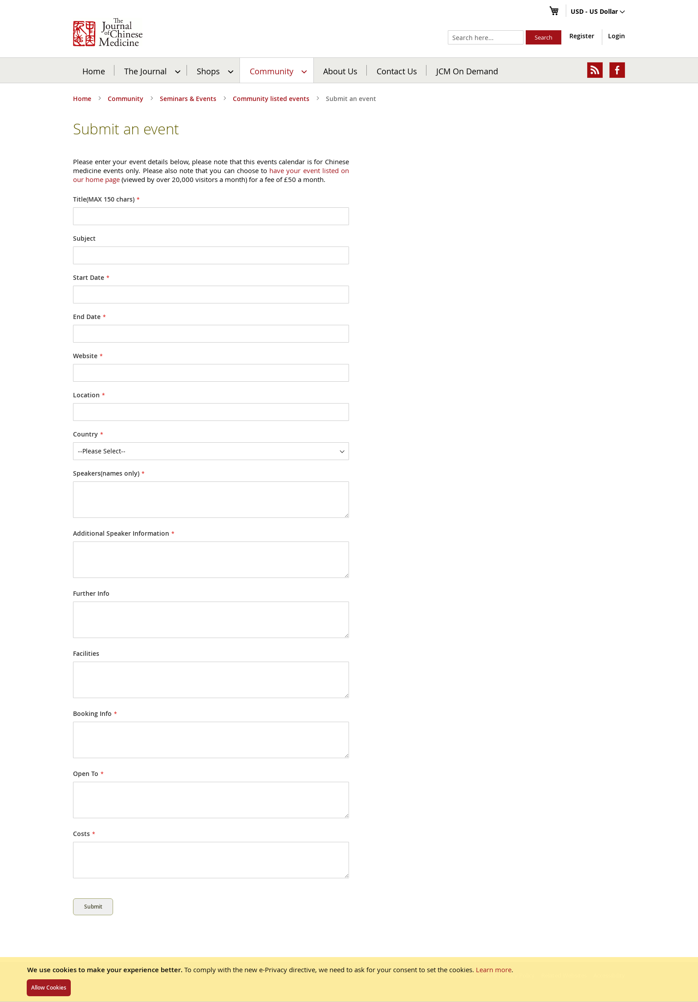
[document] (349, 979)
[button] (598, 12)
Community (126, 98)
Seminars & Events (189, 98)
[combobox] (486, 37)
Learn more (493, 969)
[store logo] (107, 32)
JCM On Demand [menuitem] (467, 71)
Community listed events (272, 98)
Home (93, 71)
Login (616, 36)
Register (581, 36)
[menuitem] (151, 70)
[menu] (349, 70)
